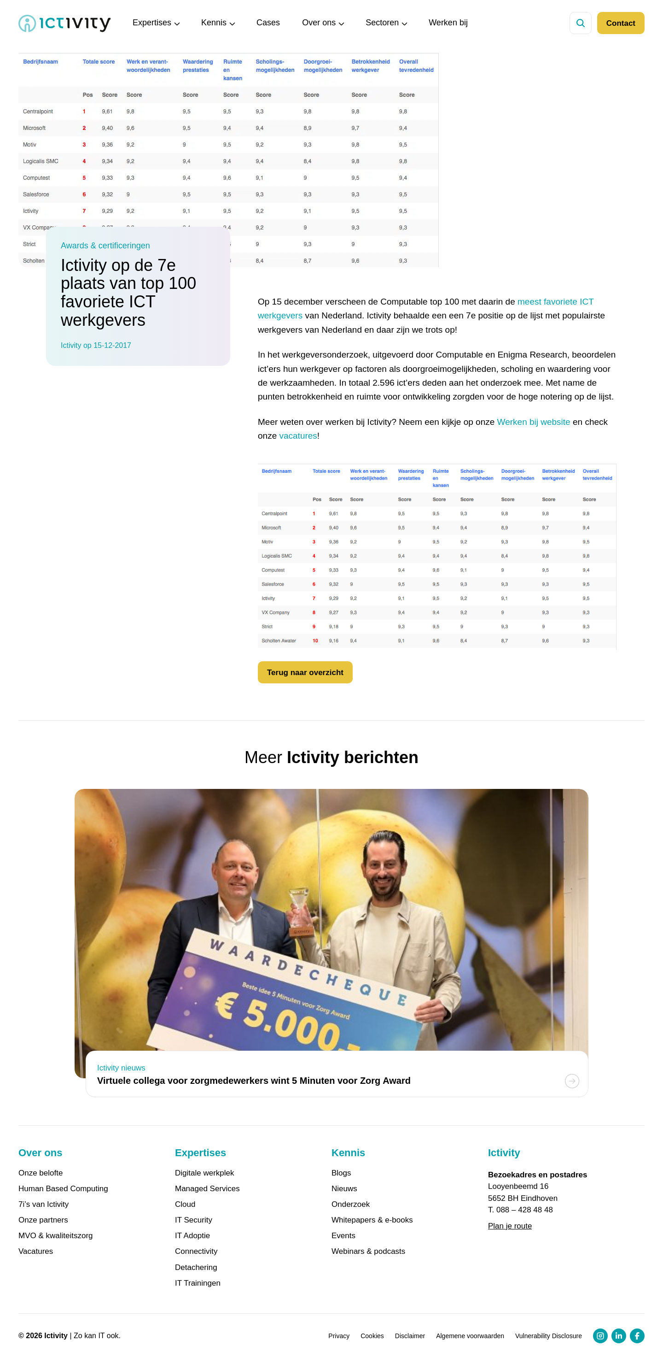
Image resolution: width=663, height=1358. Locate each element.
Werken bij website (533, 422)
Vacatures (35, 1251)
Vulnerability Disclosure (548, 1336)
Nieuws (344, 1189)
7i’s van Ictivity (43, 1204)
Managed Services (207, 1189)
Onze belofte (40, 1173)
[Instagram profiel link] (600, 1336)
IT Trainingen (198, 1283)
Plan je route (510, 1226)
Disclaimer (410, 1336)
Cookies (372, 1336)
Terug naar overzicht (305, 672)
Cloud (185, 1204)
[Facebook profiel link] (637, 1336)
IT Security (193, 1220)
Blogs (341, 1173)
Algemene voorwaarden (470, 1336)
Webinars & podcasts (368, 1251)
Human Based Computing (63, 1189)
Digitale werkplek (204, 1173)
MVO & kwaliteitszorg (55, 1236)
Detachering (196, 1268)
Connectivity (196, 1251)
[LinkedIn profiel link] (618, 1336)
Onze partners (43, 1220)
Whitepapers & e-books (372, 1220)
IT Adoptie (192, 1236)
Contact (620, 23)
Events (343, 1236)
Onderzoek (351, 1204)
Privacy (338, 1336)
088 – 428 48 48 (524, 1209)
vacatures (298, 436)
